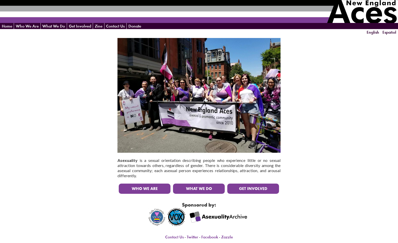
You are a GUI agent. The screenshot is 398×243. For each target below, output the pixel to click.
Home (7, 26)
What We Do (53, 26)
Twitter (192, 237)
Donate (134, 26)
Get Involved (80, 26)
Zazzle (227, 237)
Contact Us (115, 26)
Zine (98, 26)
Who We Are (27, 26)
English (373, 32)
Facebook (209, 237)
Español (389, 32)
